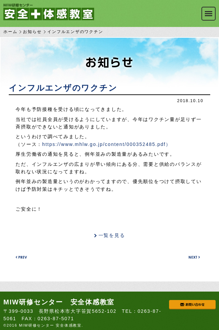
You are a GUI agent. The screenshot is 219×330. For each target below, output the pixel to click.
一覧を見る (112, 235)
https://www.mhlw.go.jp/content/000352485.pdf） (106, 144)
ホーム (10, 31)
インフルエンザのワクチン (63, 87)
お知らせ (32, 31)
